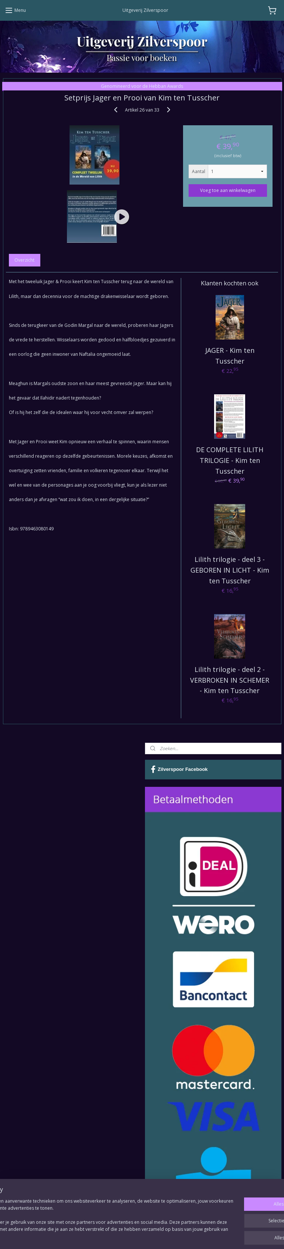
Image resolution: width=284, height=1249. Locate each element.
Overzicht (24, 260)
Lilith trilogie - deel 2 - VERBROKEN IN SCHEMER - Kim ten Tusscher (229, 680)
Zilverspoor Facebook (179, 769)
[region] (93, 1216)
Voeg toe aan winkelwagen (228, 190)
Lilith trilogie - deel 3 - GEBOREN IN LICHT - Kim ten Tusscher (229, 570)
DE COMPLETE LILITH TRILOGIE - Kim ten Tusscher (229, 460)
